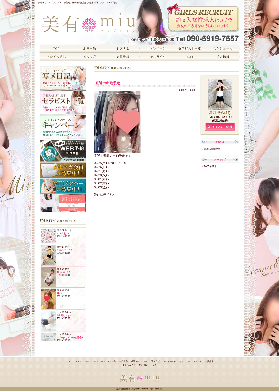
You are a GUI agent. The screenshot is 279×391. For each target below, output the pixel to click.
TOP (67, 361)
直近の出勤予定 (212, 148)
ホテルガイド (128, 365)
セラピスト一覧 (108, 361)
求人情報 (143, 365)
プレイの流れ (169, 361)
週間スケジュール (139, 361)
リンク (153, 365)
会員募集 (209, 361)
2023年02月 (210, 166)
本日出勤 (123, 361)
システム (77, 361)
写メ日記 (155, 361)
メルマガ (197, 361)
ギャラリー (184, 361)
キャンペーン (91, 361)
